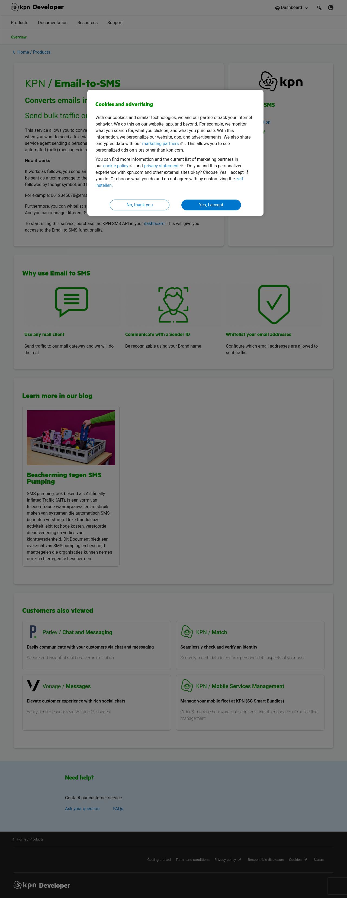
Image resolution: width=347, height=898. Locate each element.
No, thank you (140, 204)
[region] (175, 153)
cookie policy (115, 165)
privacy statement (161, 165)
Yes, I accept (211, 204)
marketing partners (160, 143)
